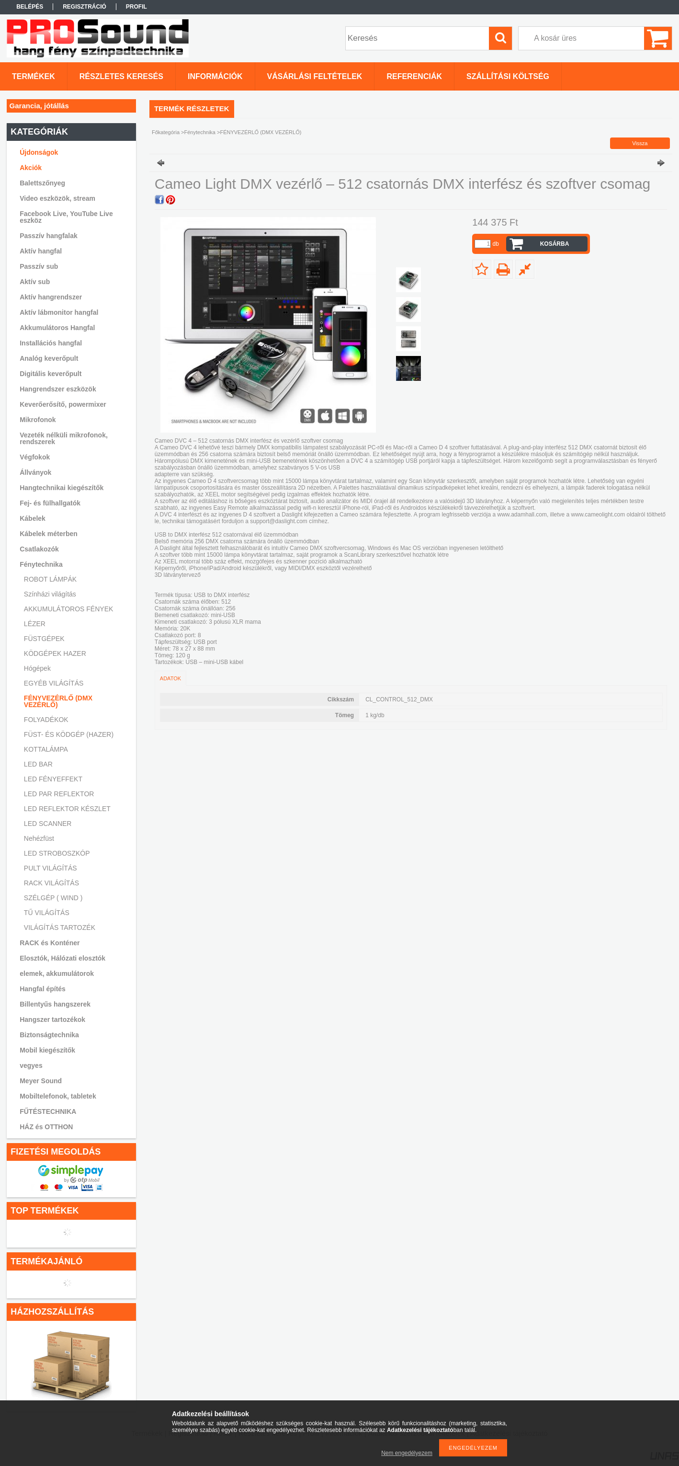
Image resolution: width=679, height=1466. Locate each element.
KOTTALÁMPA (46, 749)
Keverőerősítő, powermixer (63, 404)
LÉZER (34, 624)
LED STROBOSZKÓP (57, 853)
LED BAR (38, 764)
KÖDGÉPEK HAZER (55, 653)
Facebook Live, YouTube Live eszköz (66, 217)
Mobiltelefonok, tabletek (58, 1096)
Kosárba (554, 244)
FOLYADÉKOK (46, 719)
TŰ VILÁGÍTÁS (46, 912)
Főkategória (166, 132)
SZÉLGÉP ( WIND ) (53, 898)
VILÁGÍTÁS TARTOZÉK (59, 927)
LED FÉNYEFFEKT (53, 779)
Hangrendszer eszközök (58, 389)
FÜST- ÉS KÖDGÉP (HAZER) (68, 734)
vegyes (31, 1065)
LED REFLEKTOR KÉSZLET (67, 809)
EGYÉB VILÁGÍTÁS (54, 683)
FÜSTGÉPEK (44, 638)
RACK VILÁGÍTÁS (51, 883)
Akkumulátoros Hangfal (57, 328)
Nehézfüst (39, 838)
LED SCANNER (48, 823)
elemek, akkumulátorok (57, 973)
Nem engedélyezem (406, 1453)
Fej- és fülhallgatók (50, 503)
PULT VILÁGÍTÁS (50, 868)
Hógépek (37, 668)
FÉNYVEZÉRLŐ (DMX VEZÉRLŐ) (58, 701)
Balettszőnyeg (42, 183)
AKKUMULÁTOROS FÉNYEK (68, 609)
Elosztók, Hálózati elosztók (62, 958)
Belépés (29, 6)
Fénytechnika (199, 132)
